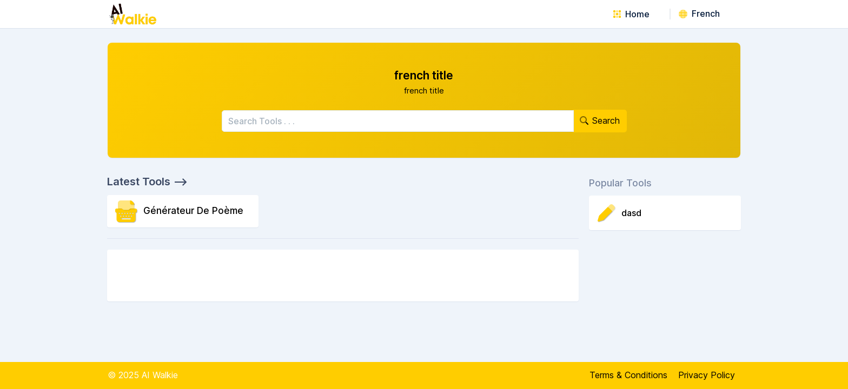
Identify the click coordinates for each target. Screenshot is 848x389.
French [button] (699, 14)
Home (631, 14)
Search (600, 120)
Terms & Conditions (628, 375)
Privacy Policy (706, 375)
